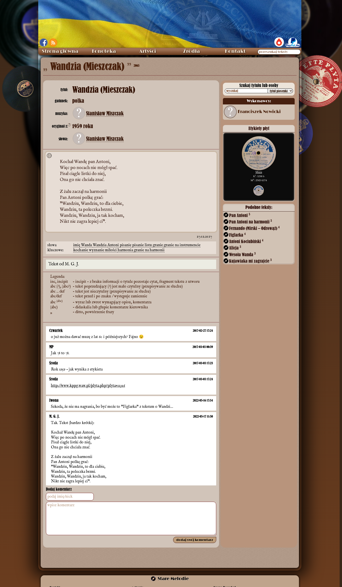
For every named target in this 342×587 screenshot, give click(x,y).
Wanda (87, 245)
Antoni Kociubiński (246, 241)
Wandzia (100, 245)
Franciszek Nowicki (259, 111)
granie (158, 245)
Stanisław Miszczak (105, 113)
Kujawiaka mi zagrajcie (250, 261)
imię (77, 245)
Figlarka (237, 235)
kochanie (81, 250)
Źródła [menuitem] (191, 51)
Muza (258, 172)
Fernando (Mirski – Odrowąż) (254, 228)
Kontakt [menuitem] (235, 51)
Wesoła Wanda (242, 254)
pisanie (126, 245)
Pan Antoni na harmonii (250, 221)
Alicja (235, 247)
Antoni (113, 245)
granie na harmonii (149, 250)
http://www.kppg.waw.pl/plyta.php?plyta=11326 (88, 385)
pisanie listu (142, 245)
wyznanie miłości (103, 250)
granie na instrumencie (182, 245)
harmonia (126, 250)
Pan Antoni (239, 215)
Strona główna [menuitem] (60, 51)
